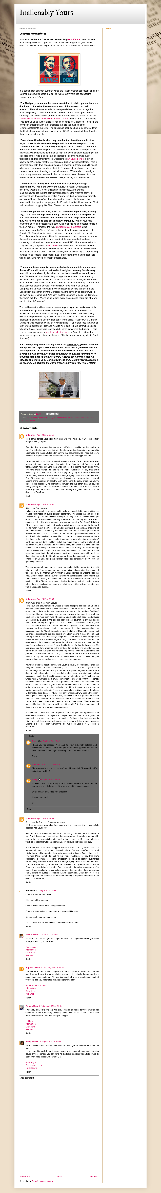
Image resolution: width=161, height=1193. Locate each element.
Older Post (93, 1176)
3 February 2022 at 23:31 (50, 1006)
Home (59, 1176)
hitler (87, 418)
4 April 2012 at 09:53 (44, 599)
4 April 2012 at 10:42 (50, 741)
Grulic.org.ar (31, 1062)
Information (31, 950)
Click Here (30, 952)
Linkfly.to (29, 1021)
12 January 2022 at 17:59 (52, 968)
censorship (43, 418)
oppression (30, 420)
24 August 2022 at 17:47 (50, 1042)
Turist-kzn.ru (31, 1068)
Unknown (30, 435)
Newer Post (25, 1176)
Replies (32, 736)
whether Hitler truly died (57, 332)
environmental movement (68, 227)
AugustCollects (33, 968)
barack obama (32, 418)
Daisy (34, 741)
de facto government (76, 418)
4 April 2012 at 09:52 (44, 504)
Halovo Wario (32, 935)
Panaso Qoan (32, 1006)
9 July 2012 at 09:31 (47, 891)
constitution (62, 418)
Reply (28, 496)
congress (52, 418)
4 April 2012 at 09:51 (44, 435)
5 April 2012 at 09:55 (50, 779)
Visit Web (30, 955)
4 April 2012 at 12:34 (44, 818)
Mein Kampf (73, 39)
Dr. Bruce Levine (75, 159)
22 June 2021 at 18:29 (49, 935)
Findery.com (31, 947)
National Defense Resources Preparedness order (43, 118)
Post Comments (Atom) (42, 1181)
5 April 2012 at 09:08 (51, 764)
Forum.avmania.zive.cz (36, 985)
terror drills (52, 245)
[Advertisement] (59, 1155)
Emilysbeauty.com (34, 1065)
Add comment (27, 1078)
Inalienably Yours (46, 12)
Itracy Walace (32, 1042)
